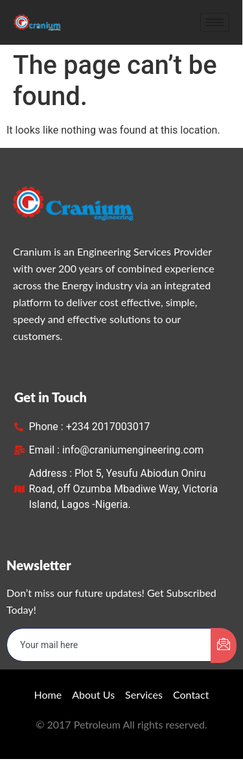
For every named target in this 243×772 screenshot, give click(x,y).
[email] (109, 645)
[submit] (224, 645)
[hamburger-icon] (215, 22)
